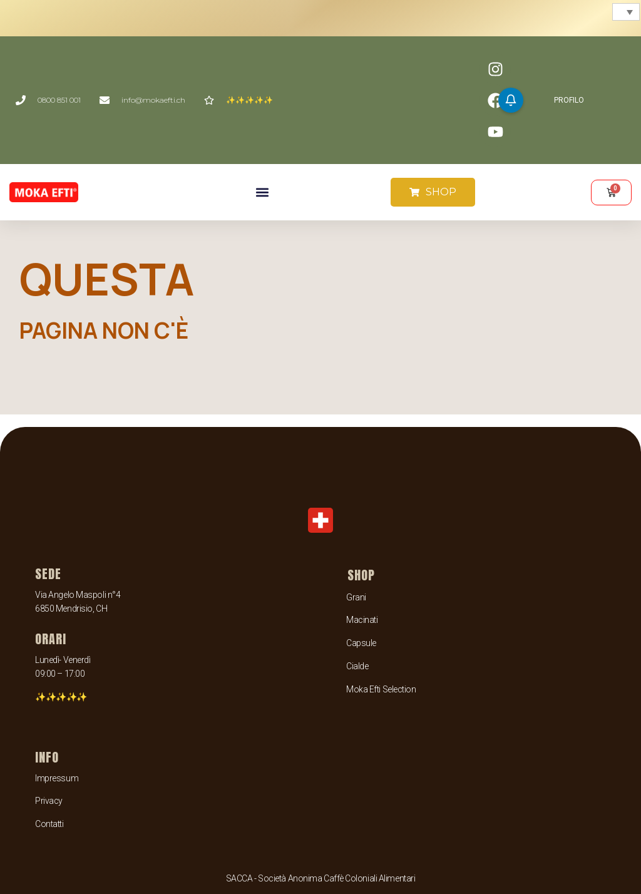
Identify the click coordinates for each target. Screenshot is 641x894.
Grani (356, 597)
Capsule (361, 643)
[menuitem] (626, 12)
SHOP (361, 575)
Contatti (49, 824)
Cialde (357, 666)
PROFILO (569, 100)
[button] (262, 192)
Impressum (56, 778)
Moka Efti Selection (381, 689)
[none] (625, 12)
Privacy (49, 801)
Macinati (361, 620)
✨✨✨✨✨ (61, 697)
